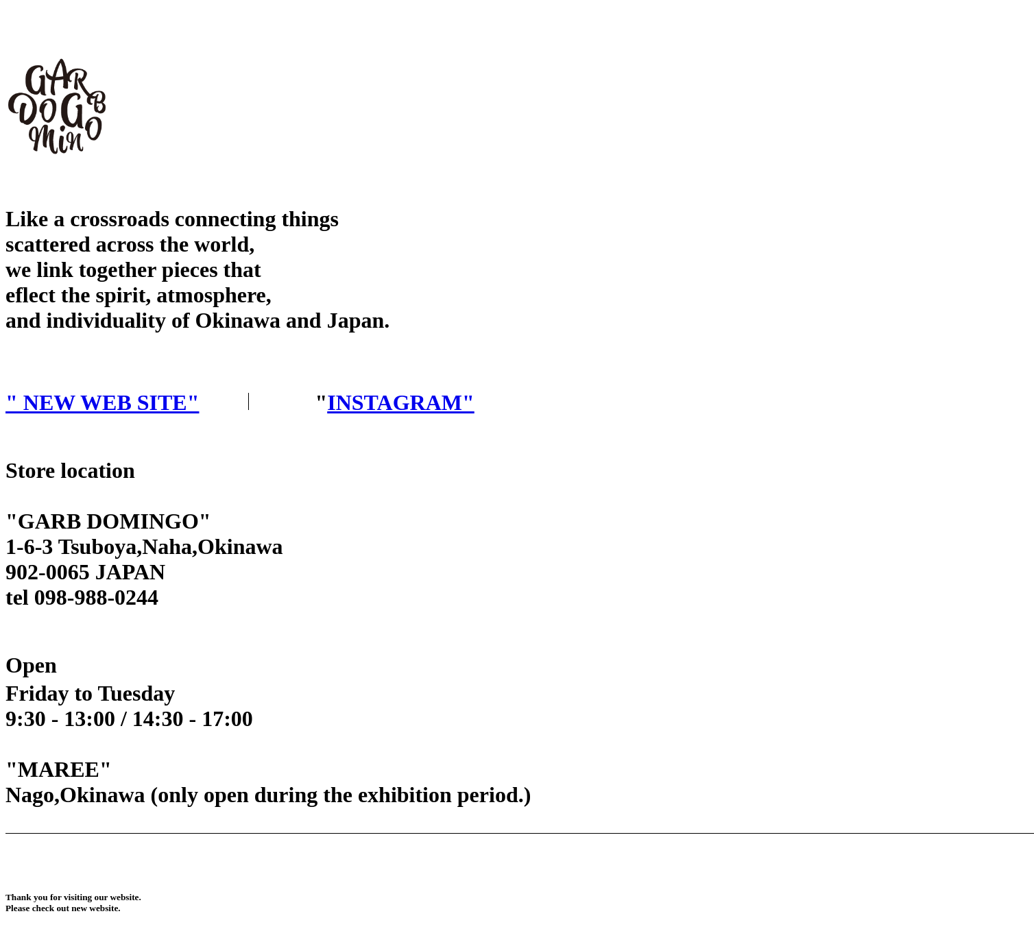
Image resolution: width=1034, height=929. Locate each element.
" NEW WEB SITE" (102, 402)
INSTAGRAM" (400, 402)
